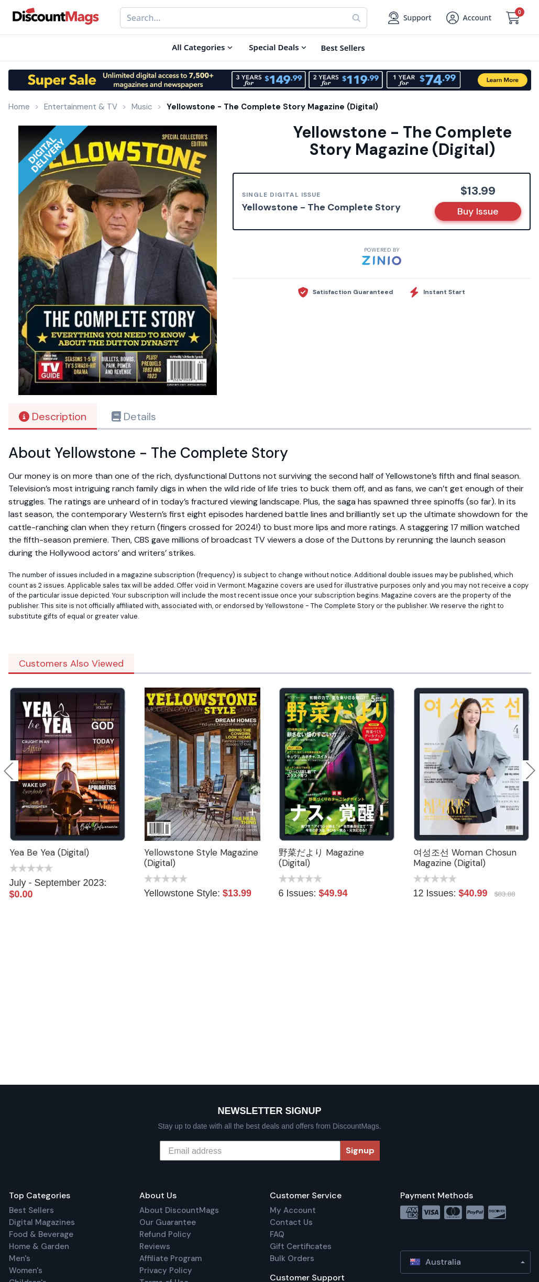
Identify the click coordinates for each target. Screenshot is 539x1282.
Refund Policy (165, 1234)
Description (52, 416)
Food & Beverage (41, 1234)
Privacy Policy (165, 1270)
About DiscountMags (179, 1210)
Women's (25, 1270)
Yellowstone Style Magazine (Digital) (201, 858)
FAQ (277, 1234)
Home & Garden (39, 1246)
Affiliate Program (170, 1258)
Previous (9, 770)
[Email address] (250, 1151)
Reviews (154, 1246)
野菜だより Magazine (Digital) (321, 858)
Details (134, 416)
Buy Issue (478, 211)
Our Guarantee (167, 1222)
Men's (19, 1258)
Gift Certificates (301, 1246)
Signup (360, 1150)
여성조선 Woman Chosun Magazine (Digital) (464, 858)
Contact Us (291, 1222)
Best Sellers (31, 1210)
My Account (293, 1210)
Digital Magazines (42, 1222)
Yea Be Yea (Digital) (49, 852)
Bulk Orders (292, 1258)
